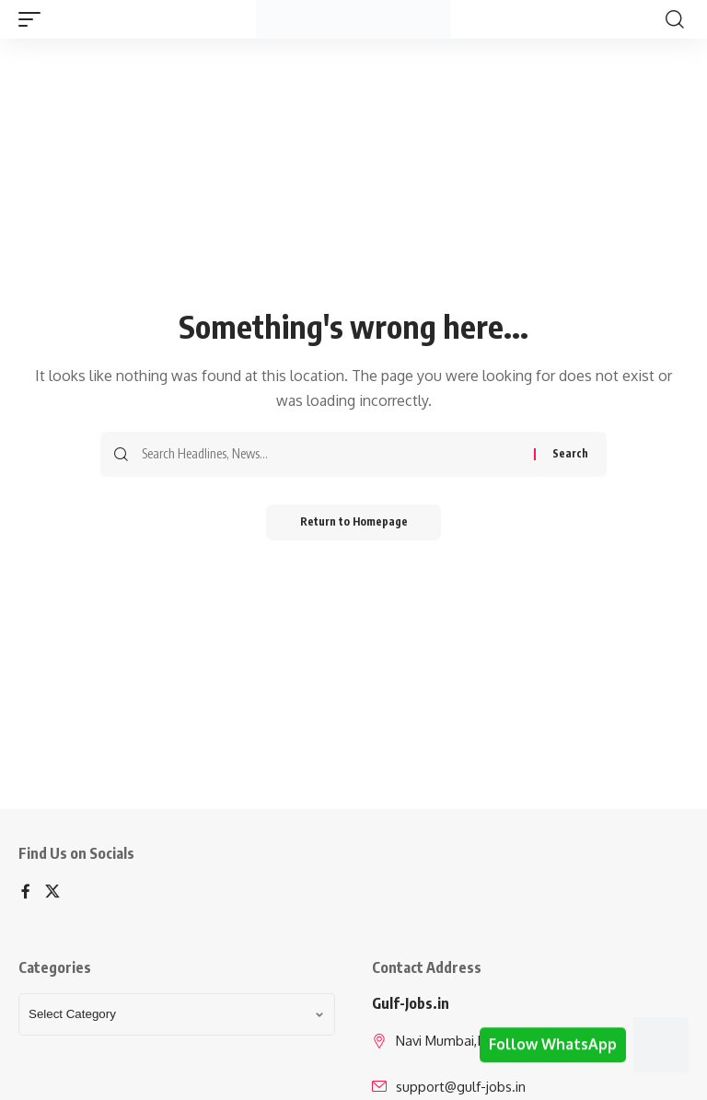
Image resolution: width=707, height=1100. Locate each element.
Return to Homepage (354, 522)
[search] (675, 19)
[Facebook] (25, 892)
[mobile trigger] (34, 19)
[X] (52, 892)
